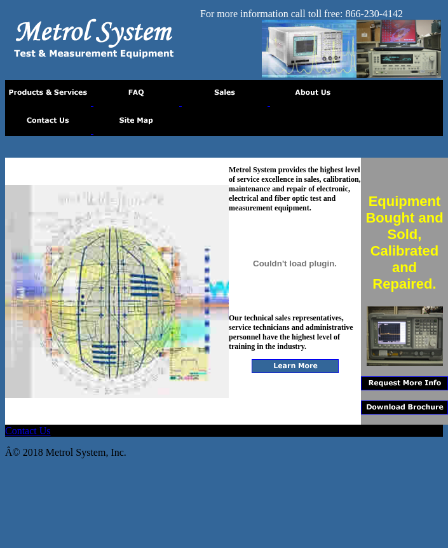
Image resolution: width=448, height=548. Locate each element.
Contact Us (28, 430)
